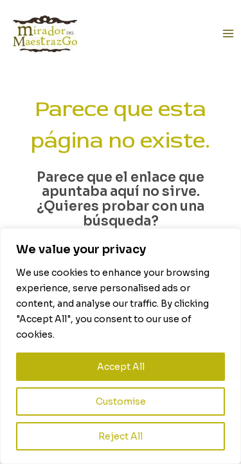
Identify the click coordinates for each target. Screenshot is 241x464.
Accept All (121, 366)
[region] (120, 346)
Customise (121, 401)
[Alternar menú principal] (228, 34)
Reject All (120, 436)
